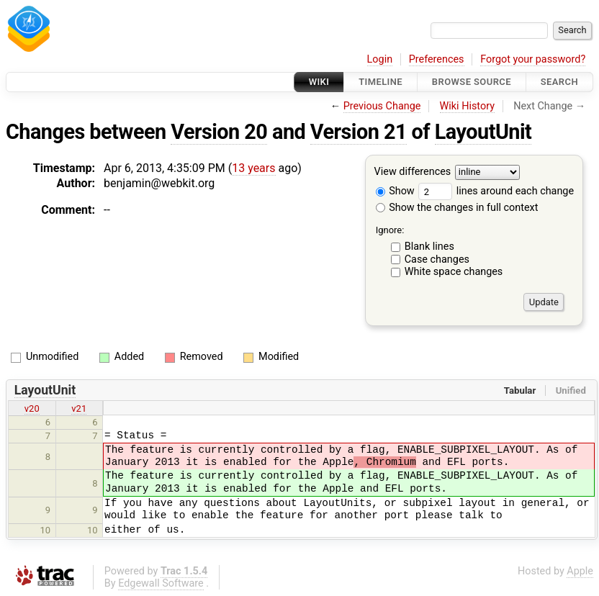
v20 (32, 408)
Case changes (437, 259)
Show (395, 191)
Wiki (319, 81)
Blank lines (429, 246)
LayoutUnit (483, 131)
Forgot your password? (532, 59)
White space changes (454, 272)
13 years (253, 168)
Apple (580, 571)
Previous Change (382, 106)
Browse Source (471, 81)
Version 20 (219, 131)
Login (380, 59)
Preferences (436, 59)
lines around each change (496, 191)
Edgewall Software (161, 583)
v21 (78, 408)
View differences (412, 172)
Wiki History (467, 106)
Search (559, 81)
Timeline (380, 81)
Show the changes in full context (457, 208)
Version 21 (358, 131)
